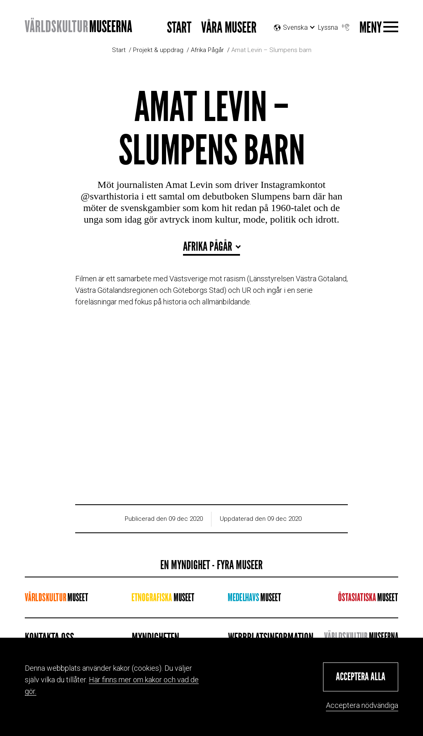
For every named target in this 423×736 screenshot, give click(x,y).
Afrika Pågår (207, 50)
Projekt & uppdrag (158, 50)
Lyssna (334, 25)
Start (179, 28)
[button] (360, 676)
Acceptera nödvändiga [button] (362, 705)
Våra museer (229, 28)
